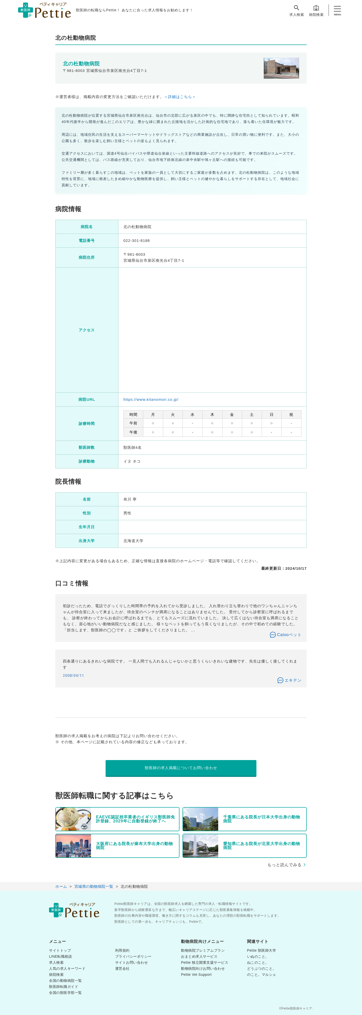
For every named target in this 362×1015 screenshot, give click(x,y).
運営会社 (122, 968)
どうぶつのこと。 (261, 968)
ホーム (61, 886)
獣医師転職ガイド (63, 987)
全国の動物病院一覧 (65, 981)
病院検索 (316, 10)
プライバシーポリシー (133, 956)
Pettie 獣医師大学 (261, 950)
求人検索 (296, 10)
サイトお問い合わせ (131, 962)
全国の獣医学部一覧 (65, 993)
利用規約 (122, 950)
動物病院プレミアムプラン (203, 950)
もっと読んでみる (284, 865)
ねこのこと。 (258, 962)
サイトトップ (60, 950)
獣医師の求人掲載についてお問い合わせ (181, 768)
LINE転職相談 (60, 956)
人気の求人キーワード (67, 968)
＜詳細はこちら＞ (180, 97)
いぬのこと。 (258, 956)
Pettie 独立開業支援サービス (204, 962)
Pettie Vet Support (196, 975)
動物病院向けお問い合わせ (203, 968)
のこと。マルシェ (261, 975)
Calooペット (289, 635)
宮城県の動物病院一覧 (93, 886)
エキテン (293, 680)
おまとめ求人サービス (199, 956)
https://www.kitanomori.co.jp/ (150, 399)
